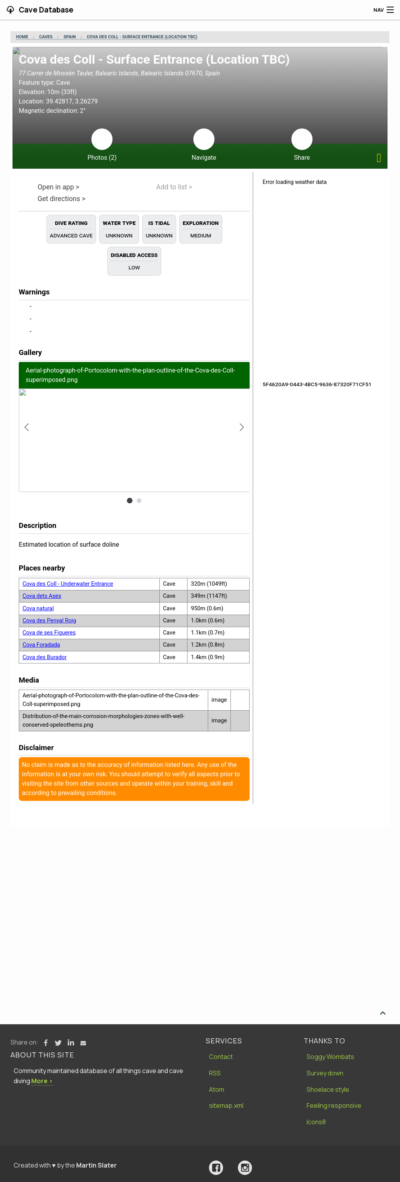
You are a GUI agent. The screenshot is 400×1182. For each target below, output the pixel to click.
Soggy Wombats (330, 1056)
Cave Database (45, 10)
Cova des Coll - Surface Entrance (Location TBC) (142, 37)
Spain (70, 37)
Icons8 (316, 1122)
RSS (215, 1073)
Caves (45, 37)
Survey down (325, 1073)
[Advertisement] (200, 885)
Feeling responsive (334, 1105)
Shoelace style (328, 1089)
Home (22, 37)
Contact (221, 1056)
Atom (216, 1089)
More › (42, 1081)
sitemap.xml (226, 1105)
